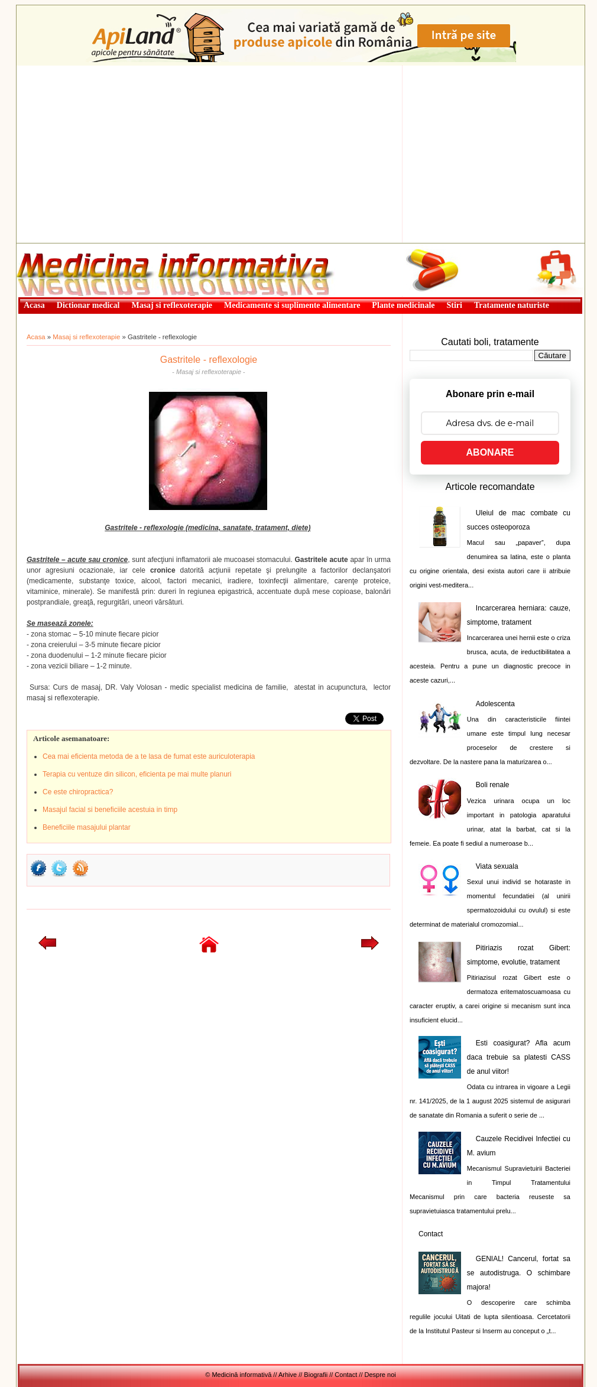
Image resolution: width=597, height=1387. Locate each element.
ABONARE (490, 452)
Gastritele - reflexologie (209, 360)
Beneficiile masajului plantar (87, 827)
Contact (430, 1234)
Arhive (287, 1374)
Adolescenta (495, 704)
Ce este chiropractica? (78, 792)
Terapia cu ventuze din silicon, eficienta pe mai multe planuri (137, 774)
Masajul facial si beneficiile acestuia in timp (110, 809)
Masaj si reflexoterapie (86, 336)
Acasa (36, 336)
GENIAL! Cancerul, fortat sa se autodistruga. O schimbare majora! (518, 1273)
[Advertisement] (301, 154)
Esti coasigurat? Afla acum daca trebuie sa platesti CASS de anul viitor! (518, 1057)
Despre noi (380, 1374)
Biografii (315, 1374)
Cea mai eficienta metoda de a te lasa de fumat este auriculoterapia (149, 756)
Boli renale (493, 785)
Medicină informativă (48, 247)
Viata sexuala (497, 866)
